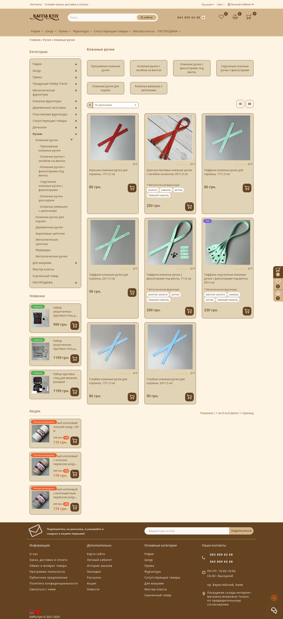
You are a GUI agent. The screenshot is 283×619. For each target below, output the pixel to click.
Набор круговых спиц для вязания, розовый (65, 378)
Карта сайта (96, 554)
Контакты (36, 4)
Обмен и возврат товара (48, 566)
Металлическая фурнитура (44, 92)
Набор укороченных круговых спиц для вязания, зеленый (65, 313)
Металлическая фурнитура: (164, 185)
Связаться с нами (42, 589)
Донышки (40, 127)
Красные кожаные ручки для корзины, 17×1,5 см (108, 172)
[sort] (116, 105)
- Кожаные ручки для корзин (51, 198)
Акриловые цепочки (50, 233)
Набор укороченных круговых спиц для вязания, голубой (65, 346)
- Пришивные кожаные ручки (50, 148)
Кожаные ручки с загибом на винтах (148, 68)
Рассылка (94, 577)
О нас (33, 554)
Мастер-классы (143, 31)
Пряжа (65, 31)
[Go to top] (274, 597)
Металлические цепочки (47, 242)
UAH (221, 4)
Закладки (94, 571)
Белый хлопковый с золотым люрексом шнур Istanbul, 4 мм (65, 462)
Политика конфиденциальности (53, 583)
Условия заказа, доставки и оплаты (66, 4)
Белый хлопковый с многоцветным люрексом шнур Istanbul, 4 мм (65, 495)
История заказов (99, 566)
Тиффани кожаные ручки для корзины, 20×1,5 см (108, 276)
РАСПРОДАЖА (169, 31)
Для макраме (42, 263)
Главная (34, 40)
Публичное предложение (48, 577)
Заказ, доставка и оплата (48, 560)
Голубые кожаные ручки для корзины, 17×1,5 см (108, 381)
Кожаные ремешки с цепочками (149, 88)
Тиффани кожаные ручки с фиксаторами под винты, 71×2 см (169, 276)
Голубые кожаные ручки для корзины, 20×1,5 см (166, 381)
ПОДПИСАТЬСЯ (241, 531)
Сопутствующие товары (112, 31)
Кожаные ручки (47, 140)
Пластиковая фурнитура (50, 114)
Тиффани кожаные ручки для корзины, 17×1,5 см (223, 172)
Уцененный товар (45, 276)
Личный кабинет (241, 4)
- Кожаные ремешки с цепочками (53, 208)
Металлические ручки (51, 256)
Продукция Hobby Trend (50, 83)
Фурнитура (82, 31)
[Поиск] (146, 17)
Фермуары (43, 250)
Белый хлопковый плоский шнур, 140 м (66, 427)
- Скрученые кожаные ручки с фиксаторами (51, 186)
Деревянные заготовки (49, 107)
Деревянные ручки (49, 227)
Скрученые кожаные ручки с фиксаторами (235, 68)
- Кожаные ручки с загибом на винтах (52, 158)
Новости (93, 589)
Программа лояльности (47, 571)
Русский (207, 4)
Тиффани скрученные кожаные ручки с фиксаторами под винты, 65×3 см (226, 278)
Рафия (37, 31)
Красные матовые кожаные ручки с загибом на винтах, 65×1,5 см (169, 172)
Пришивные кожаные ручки (105, 68)
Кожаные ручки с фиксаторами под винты (192, 68)
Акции (91, 583)
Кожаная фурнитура (47, 101)
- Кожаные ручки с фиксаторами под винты (52, 171)
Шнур (51, 31)
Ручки (37, 134)
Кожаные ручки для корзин (50, 219)
